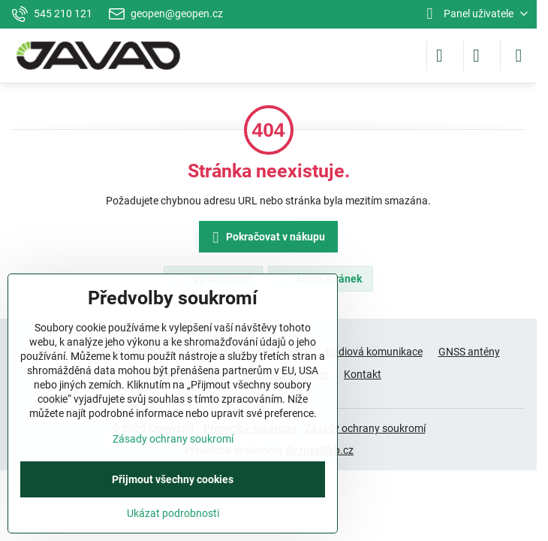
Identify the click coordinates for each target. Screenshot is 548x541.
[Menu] (519, 56)
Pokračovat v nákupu (266, 238)
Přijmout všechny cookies (172, 479)
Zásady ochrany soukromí (365, 428)
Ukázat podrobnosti (173, 513)
